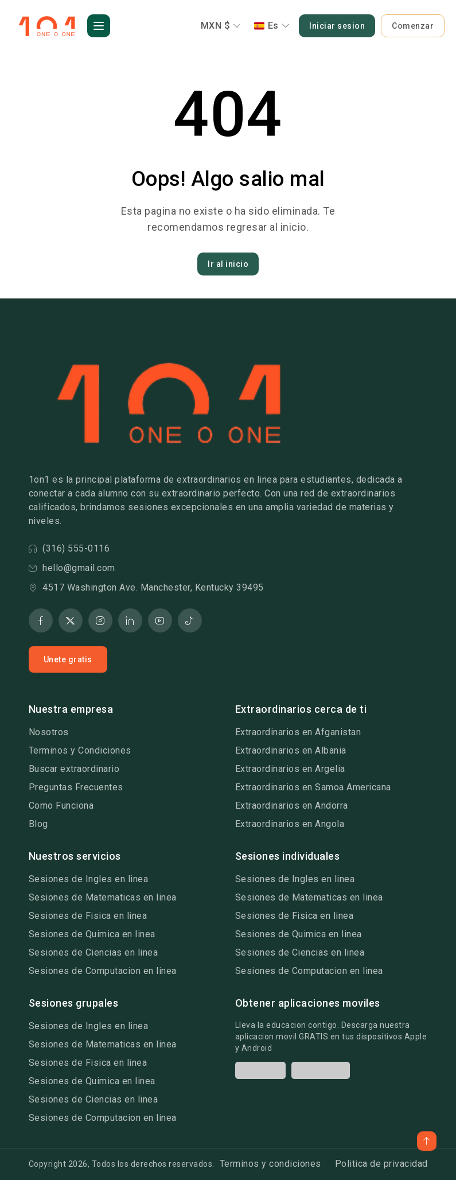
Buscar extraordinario (74, 768)
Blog (38, 823)
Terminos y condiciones (270, 1163)
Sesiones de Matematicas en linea (103, 897)
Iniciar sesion (337, 25)
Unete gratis (68, 659)
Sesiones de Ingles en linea (89, 879)
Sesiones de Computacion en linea (103, 970)
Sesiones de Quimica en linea (92, 934)
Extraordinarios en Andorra (291, 805)
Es (272, 25)
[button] (98, 25)
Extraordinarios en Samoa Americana (313, 787)
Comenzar (413, 25)
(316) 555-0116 (69, 548)
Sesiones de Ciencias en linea (93, 952)
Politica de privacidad (381, 1163)
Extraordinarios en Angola (290, 823)
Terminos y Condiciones (80, 750)
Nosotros (49, 732)
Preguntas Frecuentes (76, 787)
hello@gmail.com (72, 567)
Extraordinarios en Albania (290, 750)
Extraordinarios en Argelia (290, 768)
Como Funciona (61, 805)
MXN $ (221, 25)
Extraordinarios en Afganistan (298, 732)
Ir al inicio (228, 264)
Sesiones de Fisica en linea (88, 915)
